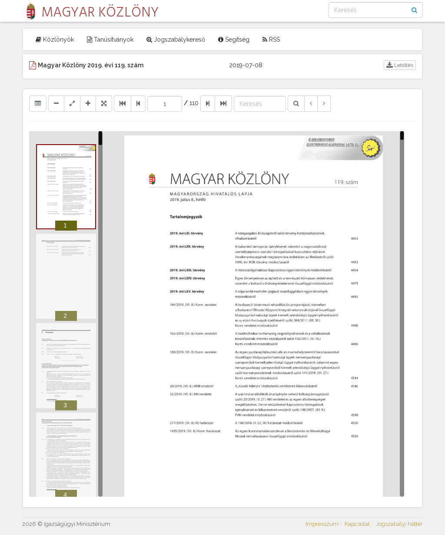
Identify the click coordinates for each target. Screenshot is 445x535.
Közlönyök (55, 39)
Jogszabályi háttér (399, 524)
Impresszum (322, 524)
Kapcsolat (357, 524)
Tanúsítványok (110, 39)
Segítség (233, 39)
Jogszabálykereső (175, 39)
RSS (271, 39)
